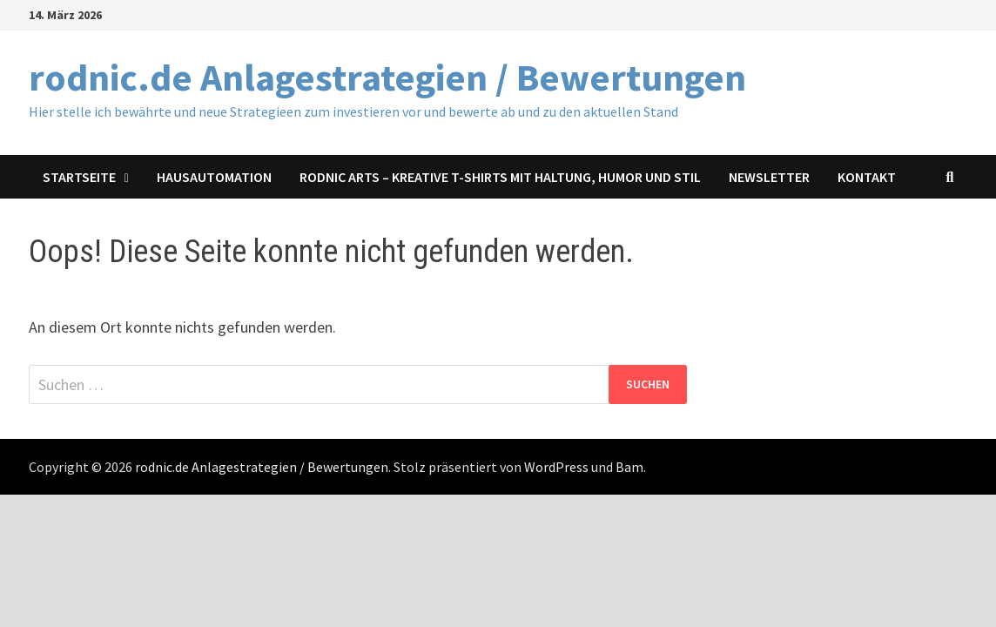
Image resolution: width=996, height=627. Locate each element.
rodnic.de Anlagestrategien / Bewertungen (387, 77)
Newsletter (769, 176)
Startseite (79, 176)
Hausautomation (214, 176)
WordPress (556, 466)
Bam (629, 466)
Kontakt (867, 176)
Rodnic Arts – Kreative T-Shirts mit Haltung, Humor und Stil (500, 176)
